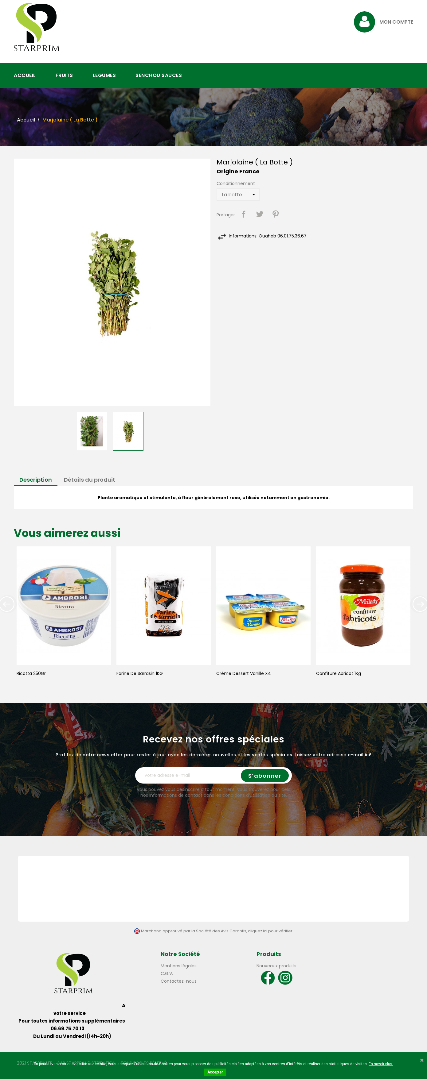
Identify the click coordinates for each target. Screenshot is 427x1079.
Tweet (259, 214)
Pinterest (275, 214)
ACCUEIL (25, 75)
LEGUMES (104, 75)
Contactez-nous (179, 981)
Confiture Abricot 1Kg (338, 673)
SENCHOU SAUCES (158, 75)
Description (35, 480)
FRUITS (64, 75)
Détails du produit (89, 480)
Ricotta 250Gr (31, 673)
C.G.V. (167, 973)
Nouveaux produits (276, 966)
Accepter (215, 1072)
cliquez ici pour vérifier (270, 931)
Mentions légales (179, 966)
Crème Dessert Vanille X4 (243, 673)
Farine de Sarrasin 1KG (139, 673)
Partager (243, 214)
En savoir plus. (381, 1064)
